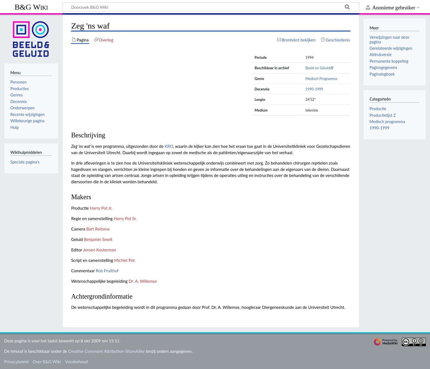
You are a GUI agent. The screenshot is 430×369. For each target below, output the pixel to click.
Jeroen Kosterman (99, 249)
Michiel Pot (124, 260)
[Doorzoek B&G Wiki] (211, 6)
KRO (169, 146)
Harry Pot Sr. (125, 218)
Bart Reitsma (97, 228)
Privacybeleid (16, 361)
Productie (377, 108)
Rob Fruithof (107, 270)
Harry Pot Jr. (101, 208)
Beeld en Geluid (317, 68)
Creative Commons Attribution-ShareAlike (106, 351)
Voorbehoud (76, 361)
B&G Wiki (31, 7)
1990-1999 (314, 89)
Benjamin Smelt (98, 239)
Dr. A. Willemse (143, 281)
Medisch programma (387, 121)
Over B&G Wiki (47, 361)
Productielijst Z (382, 115)
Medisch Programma (321, 78)
